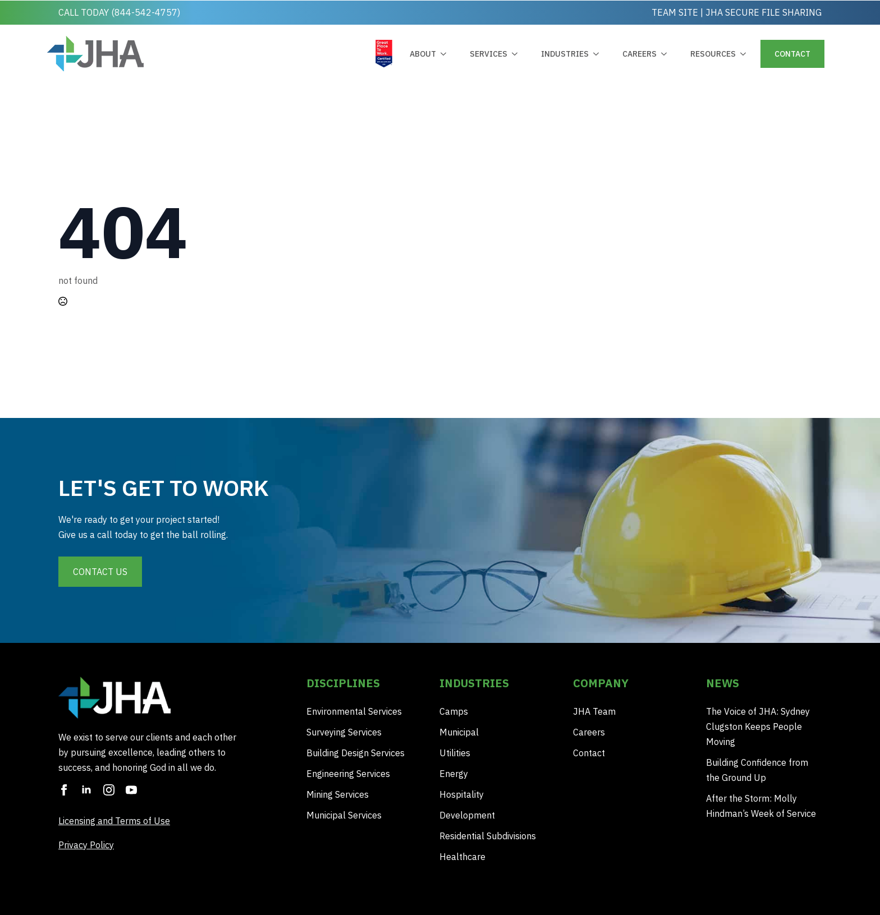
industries (565, 54)
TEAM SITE (675, 12)
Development (467, 815)
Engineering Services (348, 773)
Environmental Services (354, 711)
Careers (639, 54)
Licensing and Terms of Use (114, 820)
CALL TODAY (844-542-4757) (119, 12)
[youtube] (131, 790)
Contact (589, 752)
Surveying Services (344, 732)
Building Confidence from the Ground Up (757, 770)
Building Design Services (355, 752)
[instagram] (108, 790)
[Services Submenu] (516, 53)
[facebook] (64, 790)
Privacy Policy (86, 844)
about (423, 54)
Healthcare (462, 856)
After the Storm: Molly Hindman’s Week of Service (761, 806)
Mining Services (337, 794)
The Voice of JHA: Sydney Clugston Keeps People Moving (758, 726)
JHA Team (594, 711)
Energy (453, 773)
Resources (713, 54)
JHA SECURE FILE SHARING (763, 12)
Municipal (459, 732)
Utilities (454, 752)
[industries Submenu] (598, 53)
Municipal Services (344, 815)
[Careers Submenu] (666, 53)
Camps (453, 711)
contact (792, 54)
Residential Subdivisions (487, 836)
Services (488, 54)
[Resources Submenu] (745, 53)
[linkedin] (86, 790)
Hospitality (461, 794)
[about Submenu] (445, 53)
